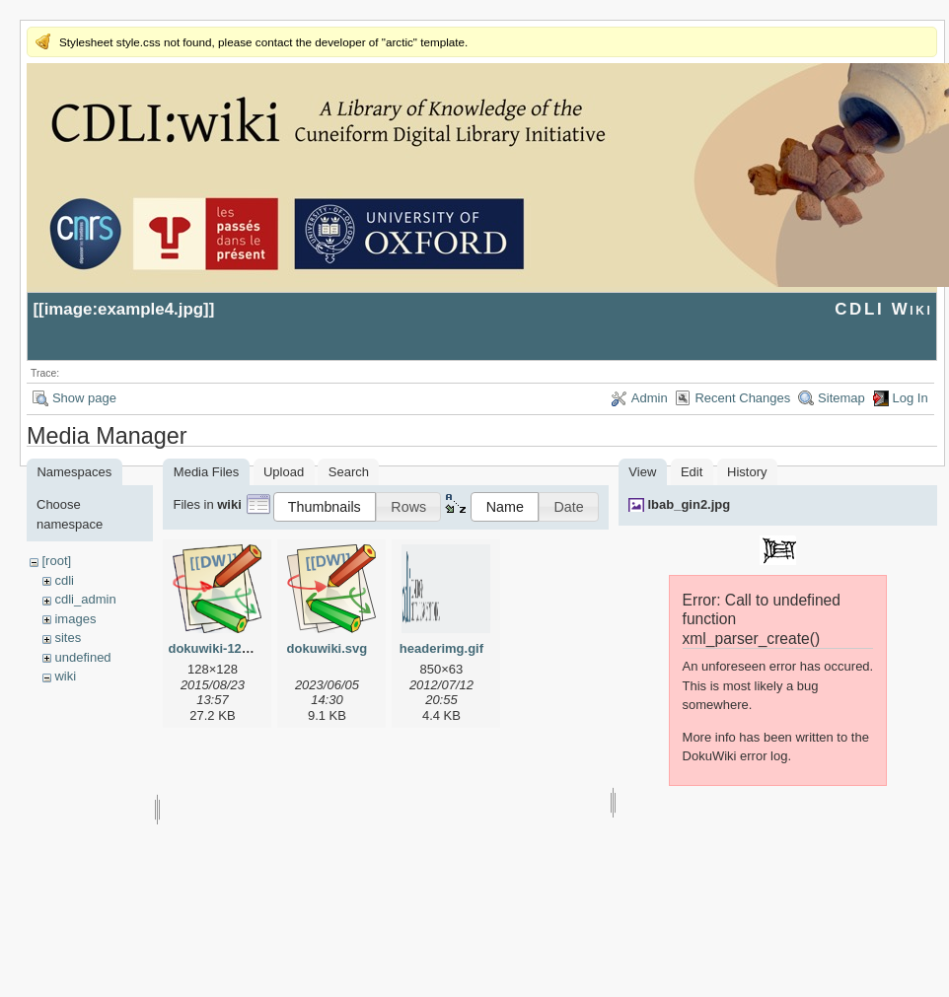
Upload (283, 471)
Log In (910, 398)
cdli (64, 580)
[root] (56, 560)
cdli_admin (84, 599)
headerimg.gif (441, 648)
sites (67, 637)
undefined (82, 657)
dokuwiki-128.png (221, 648)
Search (348, 471)
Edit (691, 471)
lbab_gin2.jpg (688, 504)
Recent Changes (742, 398)
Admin (649, 398)
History (746, 471)
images (75, 618)
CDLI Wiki (883, 309)
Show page (84, 398)
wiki (65, 676)
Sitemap (841, 398)
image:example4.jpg (123, 309)
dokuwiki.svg (327, 648)
